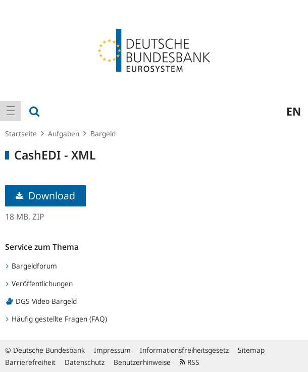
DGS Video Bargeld (41, 301)
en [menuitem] (293, 111)
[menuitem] (10, 111)
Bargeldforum (31, 266)
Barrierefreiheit (30, 362)
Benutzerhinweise (142, 362)
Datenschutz (85, 362)
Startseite (21, 133)
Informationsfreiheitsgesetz (184, 350)
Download (45, 195)
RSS (189, 362)
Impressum (112, 350)
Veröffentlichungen (39, 283)
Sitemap (251, 350)
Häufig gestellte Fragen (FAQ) (56, 319)
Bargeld (103, 133)
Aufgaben (63, 133)
